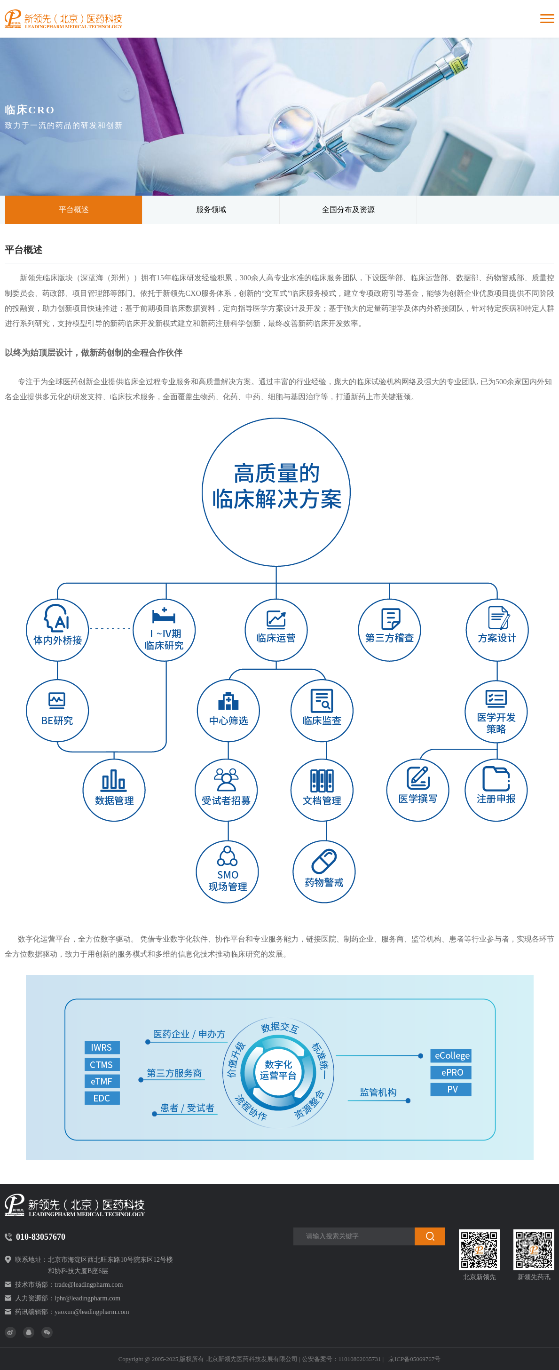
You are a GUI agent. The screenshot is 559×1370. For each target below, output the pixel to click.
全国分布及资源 (348, 210)
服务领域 (211, 210)
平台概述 (74, 210)
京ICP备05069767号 (414, 1358)
